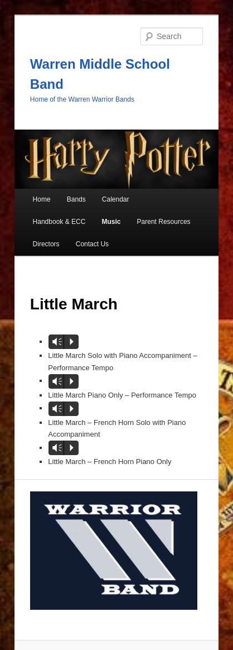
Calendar (115, 199)
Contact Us (92, 244)
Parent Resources (164, 222)
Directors (46, 244)
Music (110, 222)
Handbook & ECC (59, 222)
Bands (76, 199)
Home (42, 199)
